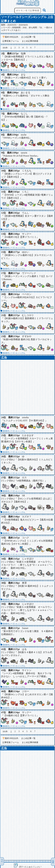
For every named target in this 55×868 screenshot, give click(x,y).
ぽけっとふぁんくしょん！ (30, 867)
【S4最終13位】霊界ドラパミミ (20, 237)
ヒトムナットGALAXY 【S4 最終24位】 (24, 420)
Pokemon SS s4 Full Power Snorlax (20, 156)
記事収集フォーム (10, 41)
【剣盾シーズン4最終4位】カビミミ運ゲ (25, 77)
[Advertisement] (27, 387)
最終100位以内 (10, 37)
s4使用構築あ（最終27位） (31, 480)
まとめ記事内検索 (30, 41)
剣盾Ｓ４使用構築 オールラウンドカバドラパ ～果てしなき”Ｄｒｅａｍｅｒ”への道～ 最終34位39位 (27, 565)
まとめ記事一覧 (28, 37)
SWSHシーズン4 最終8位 (16, 138)
